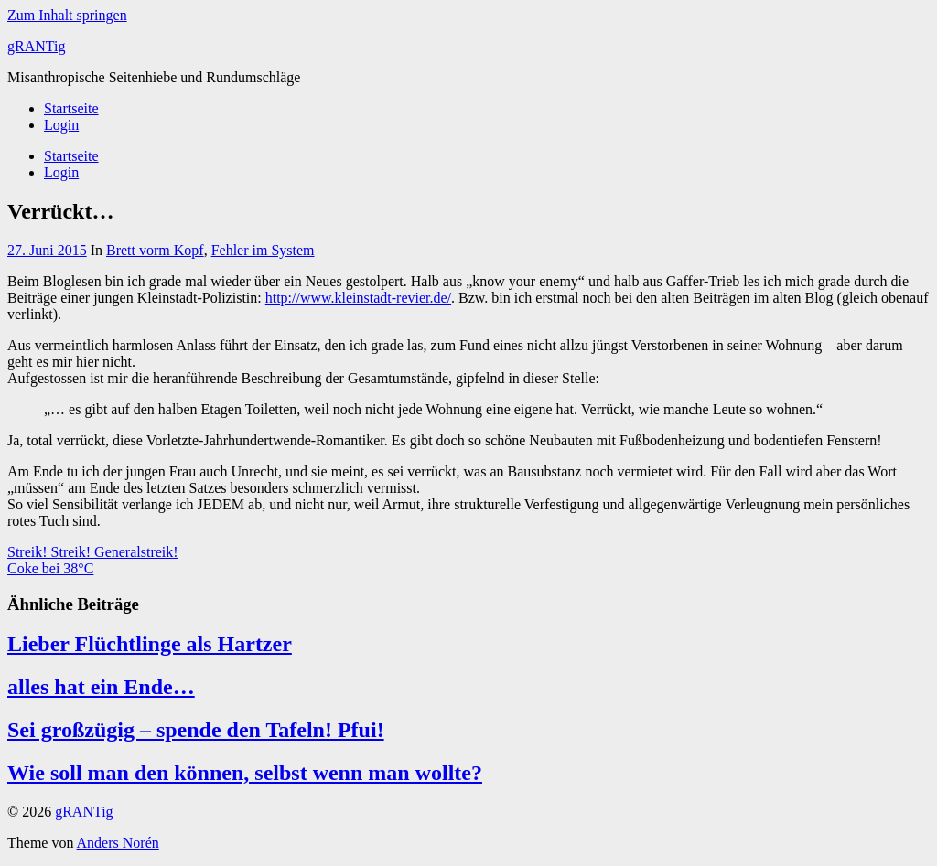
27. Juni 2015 (47, 250)
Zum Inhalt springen (67, 15)
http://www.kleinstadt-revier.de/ (358, 297)
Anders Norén (118, 842)
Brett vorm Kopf (155, 250)
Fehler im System (263, 250)
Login (61, 125)
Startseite (71, 108)
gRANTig (36, 46)
